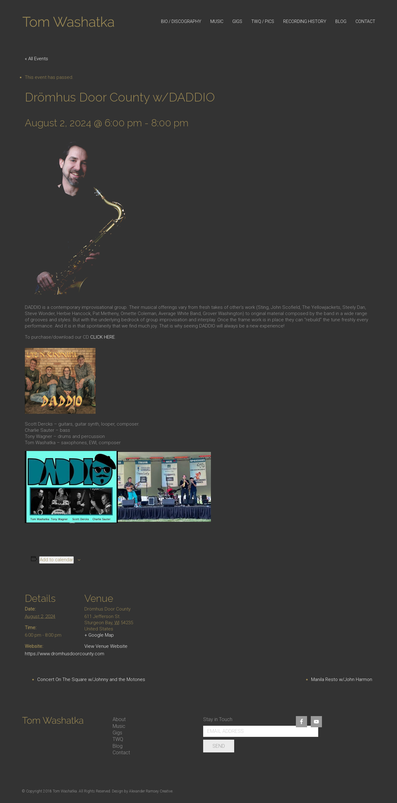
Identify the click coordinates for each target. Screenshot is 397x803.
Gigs (117, 733)
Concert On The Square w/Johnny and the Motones (91, 679)
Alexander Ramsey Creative (150, 791)
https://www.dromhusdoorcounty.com (64, 653)
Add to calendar (56, 559)
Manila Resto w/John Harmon (341, 679)
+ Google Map (99, 635)
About (119, 719)
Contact (121, 753)
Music (119, 726)
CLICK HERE (102, 337)
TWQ (118, 739)
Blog (118, 746)
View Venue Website (105, 646)
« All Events (36, 58)
